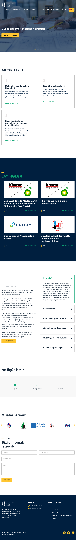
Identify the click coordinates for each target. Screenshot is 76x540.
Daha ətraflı (11, 103)
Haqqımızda (55, 506)
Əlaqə (53, 518)
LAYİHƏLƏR (54, 509)
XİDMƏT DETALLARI (10, 35)
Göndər (7, 480)
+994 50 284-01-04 (36, 506)
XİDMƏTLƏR (55, 512)
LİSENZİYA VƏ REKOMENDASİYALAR (61, 515)
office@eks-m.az (35, 508)
